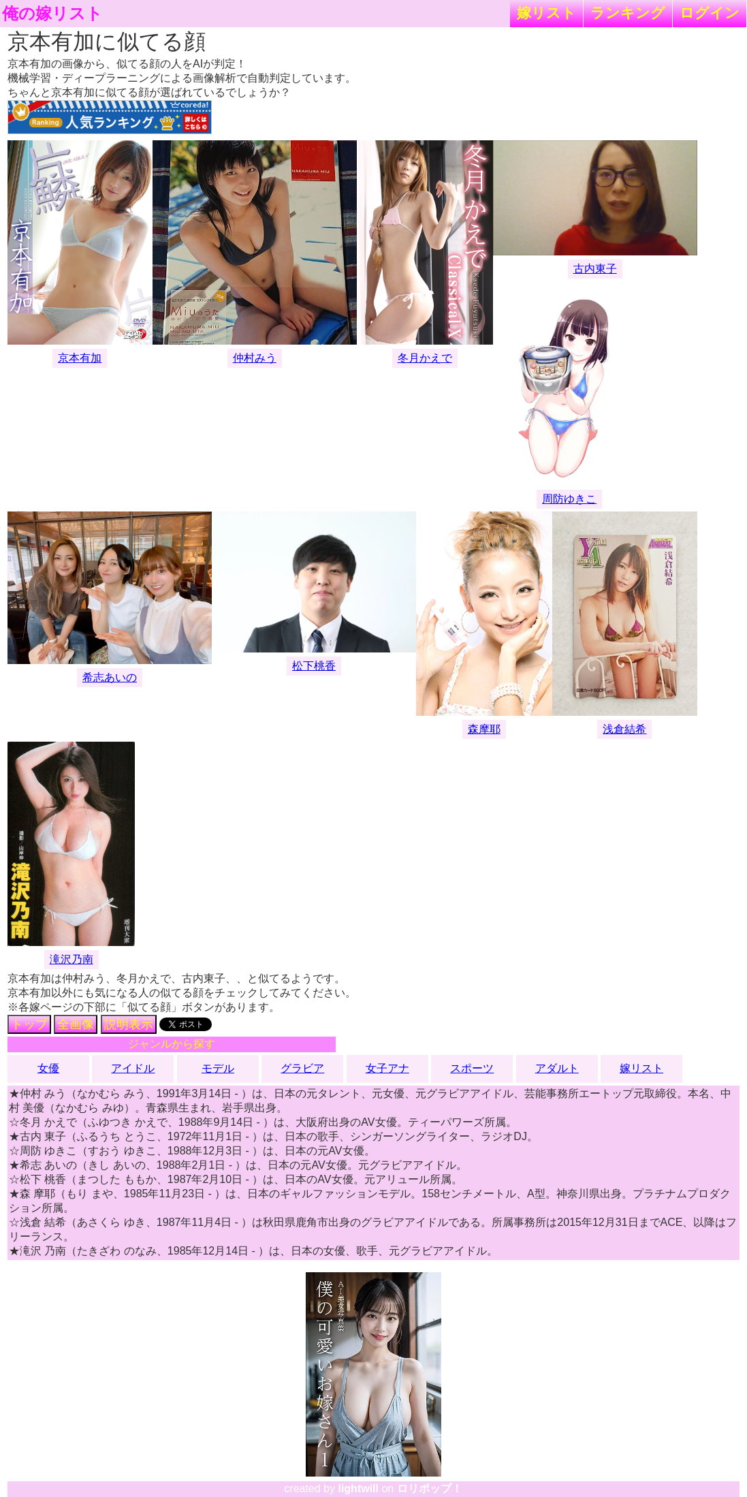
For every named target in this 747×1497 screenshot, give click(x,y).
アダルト (557, 1068)
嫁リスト (546, 12)
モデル (218, 1068)
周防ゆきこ (569, 499)
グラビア (302, 1068)
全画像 (75, 1024)
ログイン (710, 12)
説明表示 (128, 1024)
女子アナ (387, 1068)
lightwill (358, 1488)
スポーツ (472, 1068)
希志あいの (109, 677)
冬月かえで (425, 358)
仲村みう (254, 358)
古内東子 (595, 268)
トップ (29, 1024)
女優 (48, 1068)
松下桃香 (314, 666)
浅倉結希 (624, 729)
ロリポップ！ (429, 1488)
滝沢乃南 (71, 959)
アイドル (133, 1068)
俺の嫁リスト (52, 13)
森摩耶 (484, 729)
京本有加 (79, 358)
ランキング (627, 12)
